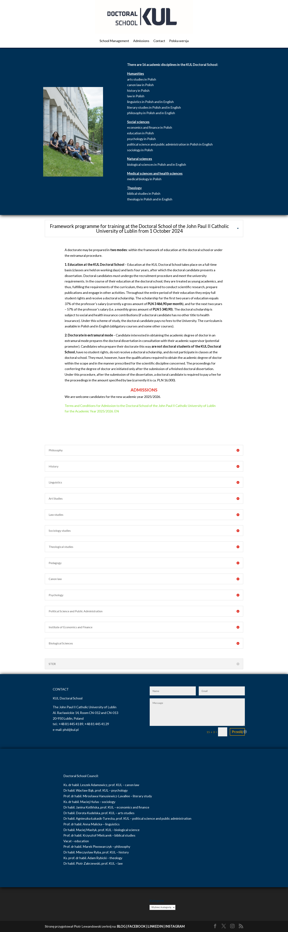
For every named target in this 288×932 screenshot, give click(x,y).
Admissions (141, 41)
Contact (159, 41)
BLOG (121, 926)
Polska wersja (179, 41)
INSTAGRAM (175, 926)
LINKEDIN (155, 926)
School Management (114, 41)
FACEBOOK (137, 926)
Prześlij (237, 732)
